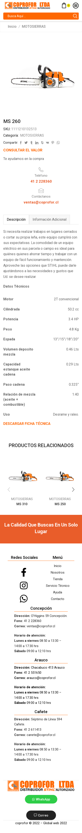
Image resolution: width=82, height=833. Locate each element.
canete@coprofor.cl (41, 735)
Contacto (57, 599)
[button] (73, 489)
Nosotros (58, 572)
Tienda (58, 579)
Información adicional (49, 219)
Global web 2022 (55, 823)
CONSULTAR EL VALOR (22, 150)
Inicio (12, 26)
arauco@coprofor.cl (41, 678)
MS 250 (60, 504)
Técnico (63, 586)
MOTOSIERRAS (34, 26)
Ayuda (57, 592)
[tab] (16, 219)
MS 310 (21, 504)
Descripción (16, 219)
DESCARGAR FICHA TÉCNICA (27, 424)
